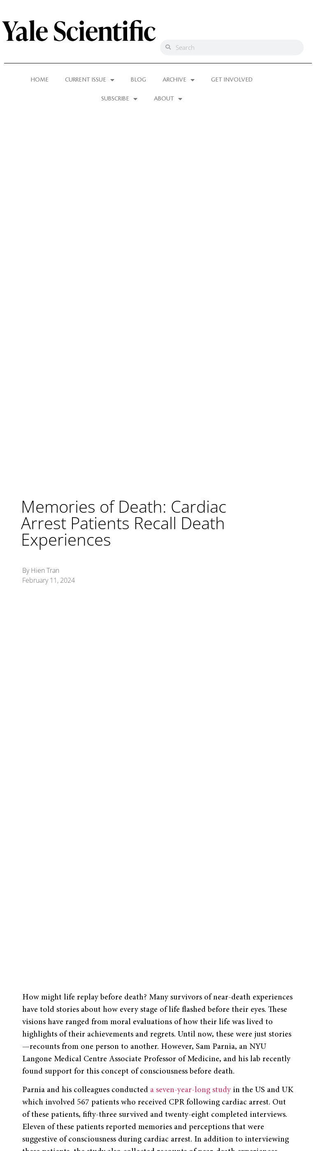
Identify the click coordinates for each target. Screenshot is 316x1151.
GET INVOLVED (232, 80)
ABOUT (168, 98)
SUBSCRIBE (119, 98)
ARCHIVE (179, 79)
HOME (40, 80)
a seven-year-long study (190, 1090)
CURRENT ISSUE (89, 79)
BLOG (138, 80)
